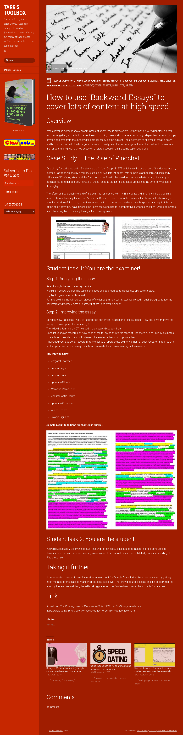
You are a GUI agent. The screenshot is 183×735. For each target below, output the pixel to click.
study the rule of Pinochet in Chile (86, 198)
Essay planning (92, 80)
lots (121, 85)
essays (107, 85)
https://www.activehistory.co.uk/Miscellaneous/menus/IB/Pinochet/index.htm (90, 610)
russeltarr (58, 68)
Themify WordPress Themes (163, 730)
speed (129, 85)
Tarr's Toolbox (56, 730)
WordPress (142, 730)
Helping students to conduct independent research (130, 80)
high (115, 85)
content (88, 85)
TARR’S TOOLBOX (12, 69)
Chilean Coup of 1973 (110, 168)
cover (98, 85)
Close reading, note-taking (68, 80)
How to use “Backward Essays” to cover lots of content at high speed (107, 101)
